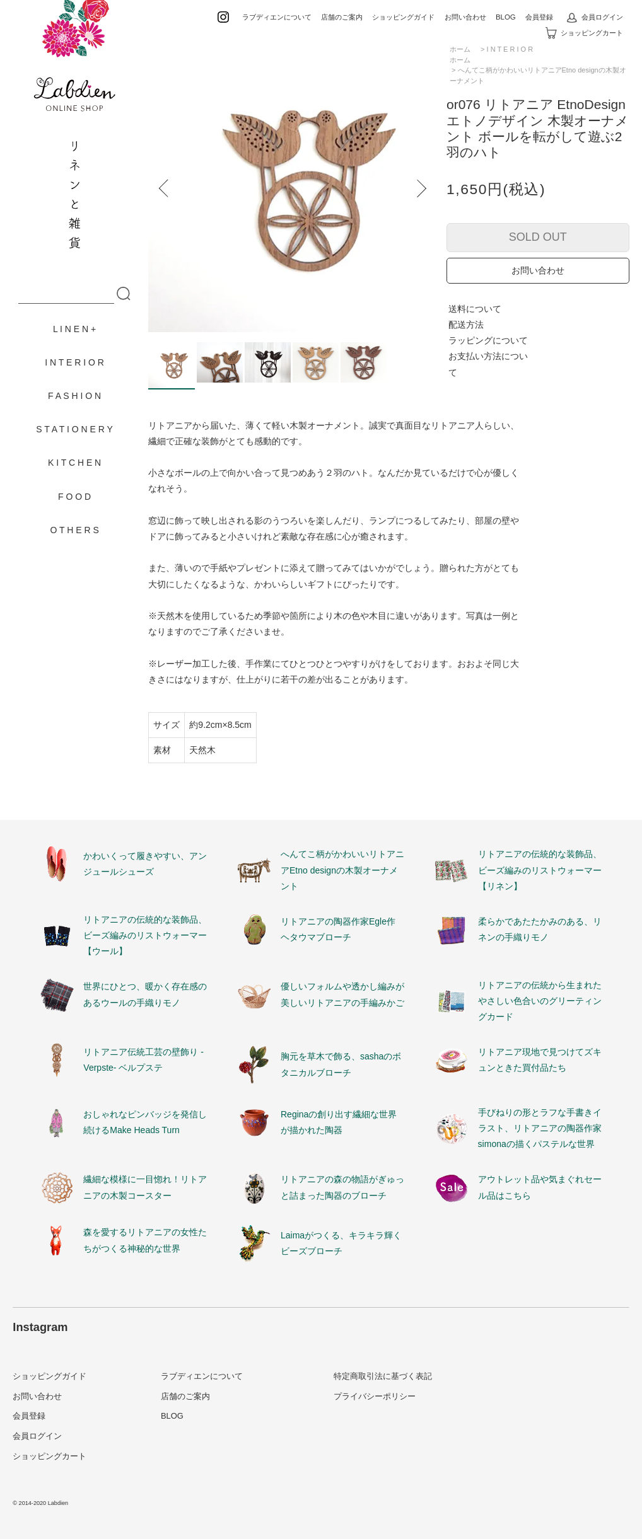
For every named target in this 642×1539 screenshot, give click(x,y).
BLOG (506, 17)
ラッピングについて (488, 340)
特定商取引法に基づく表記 (383, 1376)
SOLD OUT (538, 237)
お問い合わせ (465, 17)
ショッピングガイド (403, 17)
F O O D (74, 497)
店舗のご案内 (342, 17)
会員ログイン (594, 17)
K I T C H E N (74, 463)
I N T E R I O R (74, 362)
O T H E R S (74, 530)
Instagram (40, 1327)
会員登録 (539, 17)
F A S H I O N (74, 396)
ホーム (460, 60)
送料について (474, 309)
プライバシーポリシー (375, 1396)
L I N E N (70, 329)
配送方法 (466, 325)
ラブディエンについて (277, 17)
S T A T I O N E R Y (74, 429)
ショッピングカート (584, 33)
